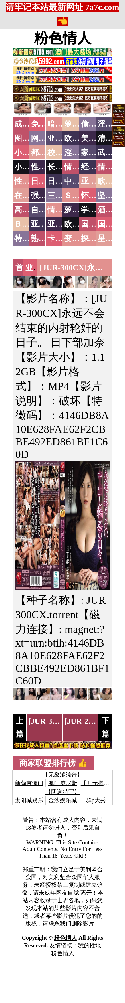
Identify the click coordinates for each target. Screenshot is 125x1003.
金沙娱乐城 (62, 800)
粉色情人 (62, 38)
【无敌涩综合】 (63, 774)
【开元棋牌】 (98, 783)
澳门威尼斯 (62, 783)
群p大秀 (96, 800)
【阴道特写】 (62, 792)
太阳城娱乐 (29, 800)
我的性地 (89, 945)
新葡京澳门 (29, 783)
